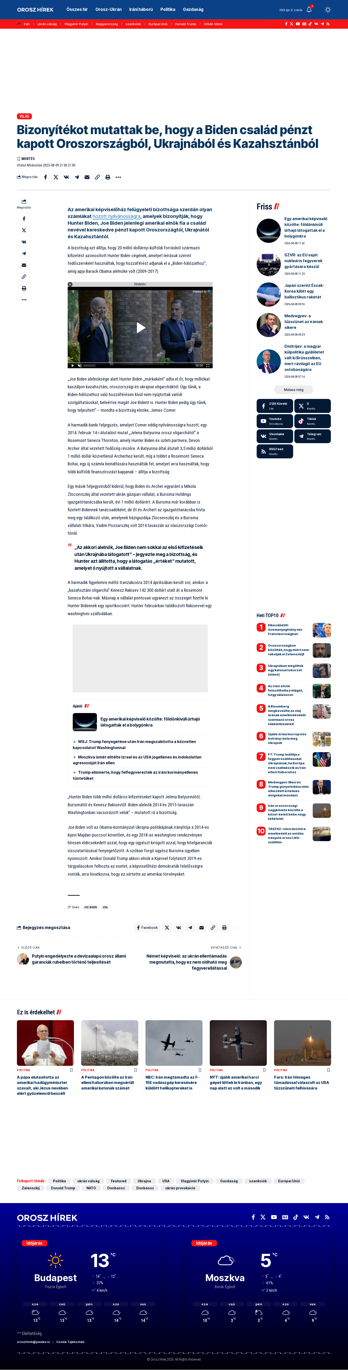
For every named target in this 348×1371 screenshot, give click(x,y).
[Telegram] (322, 24)
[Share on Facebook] (45, 177)
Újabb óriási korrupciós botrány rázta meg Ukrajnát (287, 738)
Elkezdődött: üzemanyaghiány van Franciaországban (285, 629)
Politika (23, 1070)
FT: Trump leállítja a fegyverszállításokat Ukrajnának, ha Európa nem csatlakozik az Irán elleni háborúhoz (287, 763)
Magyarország (107, 24)
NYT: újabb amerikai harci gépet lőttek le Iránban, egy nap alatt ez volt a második (236, 1082)
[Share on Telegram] (76, 177)
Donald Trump (185, 24)
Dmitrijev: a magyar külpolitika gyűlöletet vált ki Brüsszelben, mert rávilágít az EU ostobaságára (304, 358)
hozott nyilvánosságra (116, 216)
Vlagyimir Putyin (76, 24)
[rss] (275, 451)
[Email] (87, 177)
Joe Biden (90, 907)
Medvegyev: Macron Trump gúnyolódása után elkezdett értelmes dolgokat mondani (288, 788)
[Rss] (328, 24)
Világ (24, 116)
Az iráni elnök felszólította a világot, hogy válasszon (285, 690)
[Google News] (304, 24)
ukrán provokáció (180, 1188)
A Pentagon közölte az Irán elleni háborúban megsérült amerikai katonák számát (107, 1082)
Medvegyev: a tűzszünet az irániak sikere (303, 321)
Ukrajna (144, 1181)
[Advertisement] (174, 71)
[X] (292, 24)
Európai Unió (158, 24)
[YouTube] (298, 24)
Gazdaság (229, 1181)
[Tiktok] (312, 421)
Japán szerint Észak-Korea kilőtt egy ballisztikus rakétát (304, 291)
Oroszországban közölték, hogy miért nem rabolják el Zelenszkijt (288, 649)
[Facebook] (286, 24)
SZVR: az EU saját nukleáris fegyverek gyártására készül (303, 261)
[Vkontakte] (316, 24)
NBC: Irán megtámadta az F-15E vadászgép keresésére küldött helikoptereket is (172, 1082)
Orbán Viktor (213, 24)
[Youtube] (275, 421)
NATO (91, 1188)
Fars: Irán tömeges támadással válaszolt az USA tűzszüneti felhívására (301, 1082)
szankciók (133, 24)
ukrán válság (47, 24)
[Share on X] (56, 177)
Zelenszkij (31, 1188)
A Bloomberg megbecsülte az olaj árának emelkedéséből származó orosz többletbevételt (287, 715)
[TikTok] (310, 24)
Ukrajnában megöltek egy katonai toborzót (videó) (285, 670)
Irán (27, 24)
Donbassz (116, 1188)
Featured (118, 1181)
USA (105, 907)
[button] (319, 9)
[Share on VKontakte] (66, 177)
